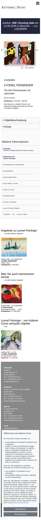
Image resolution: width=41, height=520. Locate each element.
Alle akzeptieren (20, 514)
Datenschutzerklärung (20, 503)
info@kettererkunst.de (11, 381)
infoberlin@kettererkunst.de (13, 420)
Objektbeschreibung (15, 120)
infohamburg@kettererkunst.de (14, 401)
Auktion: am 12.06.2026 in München (20, 24)
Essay (7, 126)
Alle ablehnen (20, 509)
